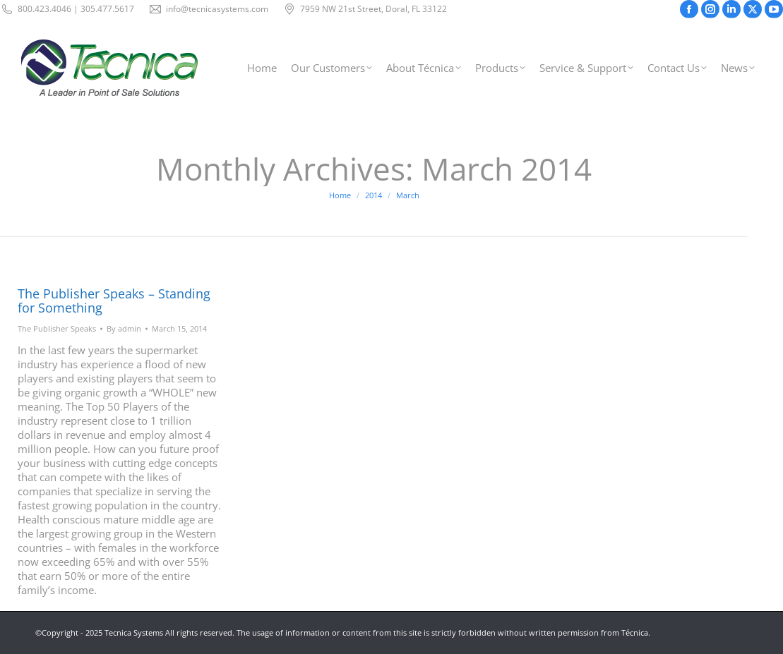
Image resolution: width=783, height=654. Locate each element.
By (124, 328)
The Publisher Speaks (57, 328)
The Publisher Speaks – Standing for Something (114, 300)
